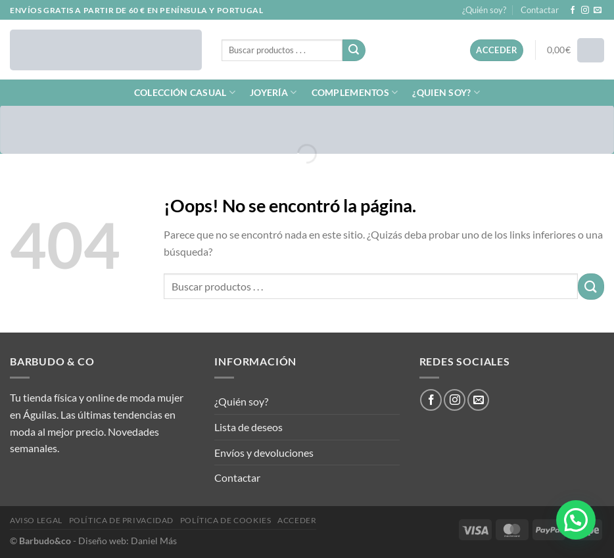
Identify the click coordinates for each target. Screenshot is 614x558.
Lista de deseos (248, 427)
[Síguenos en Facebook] (573, 10)
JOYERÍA (273, 92)
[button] (576, 520)
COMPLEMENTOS (355, 92)
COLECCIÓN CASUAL (184, 92)
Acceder (296, 520)
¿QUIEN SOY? (446, 92)
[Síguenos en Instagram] (585, 10)
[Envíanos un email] (598, 10)
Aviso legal (36, 520)
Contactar (540, 10)
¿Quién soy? (484, 10)
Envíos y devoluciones (264, 452)
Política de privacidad (121, 520)
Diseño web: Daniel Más (127, 540)
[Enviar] (353, 50)
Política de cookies (226, 520)
